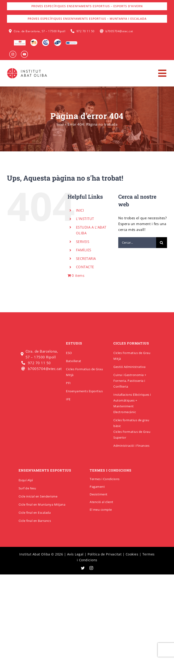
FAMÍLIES (83, 250)
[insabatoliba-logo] (27, 69)
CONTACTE (85, 267)
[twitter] (83, 568)
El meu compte (101, 509)
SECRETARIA (86, 258)
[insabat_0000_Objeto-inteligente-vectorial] (24, 52)
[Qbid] (57, 40)
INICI (80, 210)
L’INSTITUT (85, 218)
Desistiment (99, 494)
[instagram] (91, 568)
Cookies (132, 554)
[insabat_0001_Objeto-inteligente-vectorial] (12, 52)
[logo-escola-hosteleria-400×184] (20, 41)
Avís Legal (75, 554)
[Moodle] (33, 40)
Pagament (97, 487)
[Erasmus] (71, 42)
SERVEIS (82, 241)
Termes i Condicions (105, 479)
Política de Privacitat (104, 554)
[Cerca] (161, 242)
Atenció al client (101, 502)
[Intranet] (45, 40)
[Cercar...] (137, 242)
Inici (60, 124)
